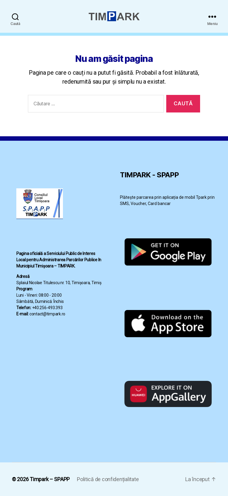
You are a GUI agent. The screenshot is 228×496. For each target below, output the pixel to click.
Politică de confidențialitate (108, 479)
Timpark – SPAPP (50, 479)
